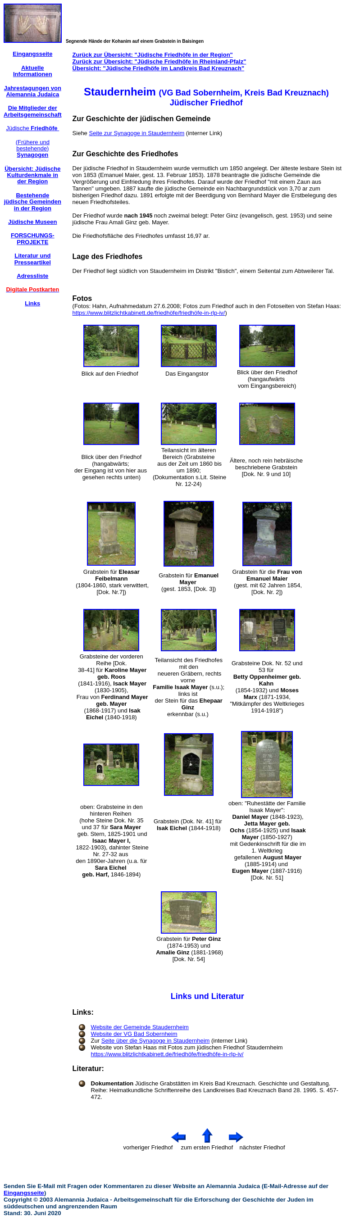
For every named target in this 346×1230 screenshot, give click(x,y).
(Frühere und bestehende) (33, 149)
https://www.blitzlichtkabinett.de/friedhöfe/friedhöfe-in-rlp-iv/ (149, 312)
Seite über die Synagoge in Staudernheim (155, 1040)
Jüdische (32, 128)
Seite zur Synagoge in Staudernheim (136, 133)
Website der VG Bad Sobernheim (134, 1033)
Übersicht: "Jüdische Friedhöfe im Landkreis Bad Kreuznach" (158, 68)
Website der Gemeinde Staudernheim (140, 1027)
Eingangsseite (24, 1192)
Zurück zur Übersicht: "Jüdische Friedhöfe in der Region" (153, 54)
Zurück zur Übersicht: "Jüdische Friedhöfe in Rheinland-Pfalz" (159, 61)
